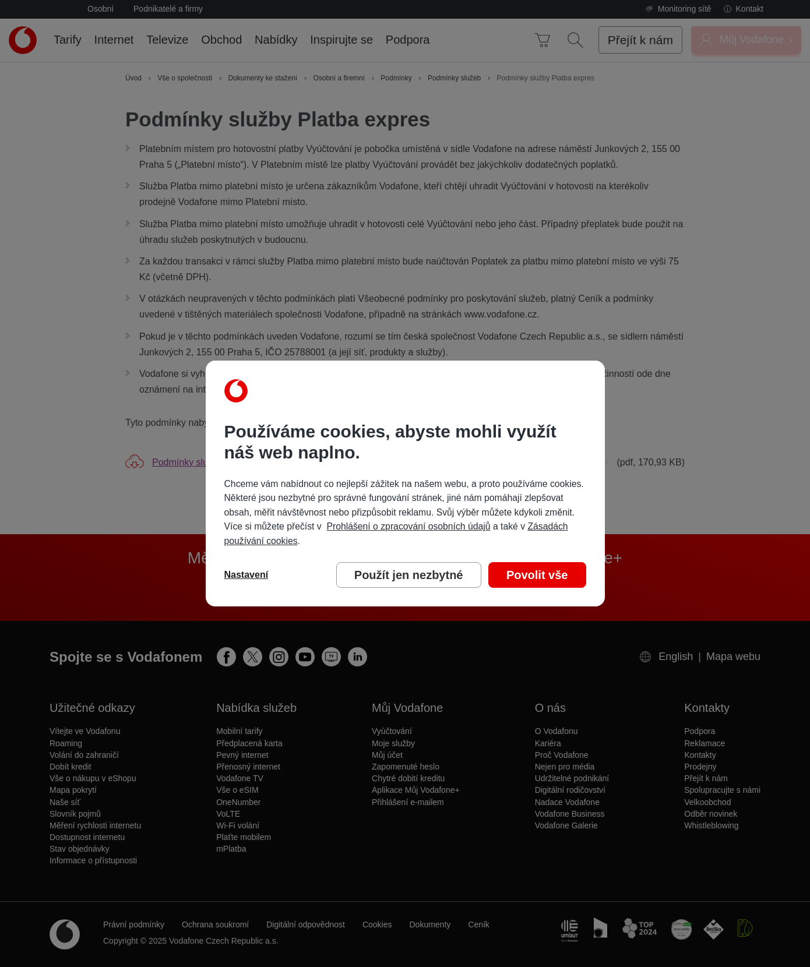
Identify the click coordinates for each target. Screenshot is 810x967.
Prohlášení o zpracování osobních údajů (408, 526)
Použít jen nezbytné (408, 575)
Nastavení (246, 575)
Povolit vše (537, 575)
